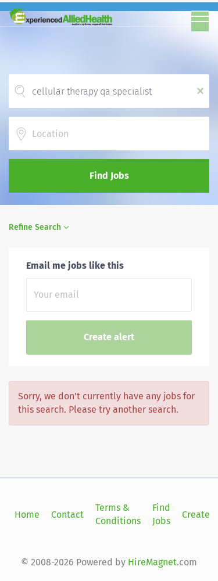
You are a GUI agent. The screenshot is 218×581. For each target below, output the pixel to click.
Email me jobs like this (75, 265)
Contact (67, 514)
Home (27, 514)
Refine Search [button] (35, 227)
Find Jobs (109, 175)
